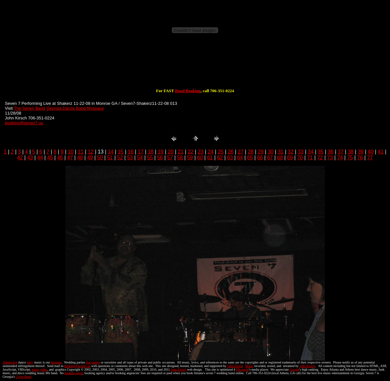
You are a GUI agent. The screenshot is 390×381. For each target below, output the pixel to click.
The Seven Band (29, 108)
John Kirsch (235, 366)
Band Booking (188, 90)
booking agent (74, 373)
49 (90, 157)
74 (340, 157)
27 (240, 151)
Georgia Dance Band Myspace (75, 108)
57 (170, 157)
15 (121, 151)
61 (210, 157)
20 (170, 151)
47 (70, 157)
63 (230, 157)
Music (249, 366)
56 (160, 157)
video (43, 369)
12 (91, 151)
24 (211, 151)
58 (180, 157)
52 (120, 157)
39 (360, 151)
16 (131, 151)
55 (150, 157)
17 (141, 151)
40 (370, 151)
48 (80, 157)
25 (221, 151)
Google (294, 369)
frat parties (93, 362)
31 (281, 151)
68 (280, 157)
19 (161, 151)
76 (360, 157)
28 (251, 151)
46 (60, 157)
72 (320, 157)
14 (110, 151)
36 (331, 151)
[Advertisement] (195, 67)
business (56, 362)
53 (130, 157)
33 (300, 151)
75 (350, 157)
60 (200, 157)
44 (40, 157)
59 (190, 157)
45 (50, 157)
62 (220, 157)
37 (341, 151)
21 (180, 151)
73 (330, 157)
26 (231, 151)
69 (290, 157)
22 (191, 151)
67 (270, 157)
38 (351, 151)
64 (240, 157)
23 (201, 151)
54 (140, 157)
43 (30, 157)
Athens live (10, 362)
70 (300, 157)
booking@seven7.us (24, 122)
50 (100, 157)
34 (310, 151)
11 (81, 151)
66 (260, 157)
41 (381, 151)
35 (321, 151)
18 (151, 151)
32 (291, 151)
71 (310, 157)
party (30, 362)
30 (271, 151)
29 (261, 151)
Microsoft (242, 369)
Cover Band (23, 376)
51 (110, 157)
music (35, 369)
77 (370, 157)
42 (20, 157)
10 (71, 151)
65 (250, 157)
